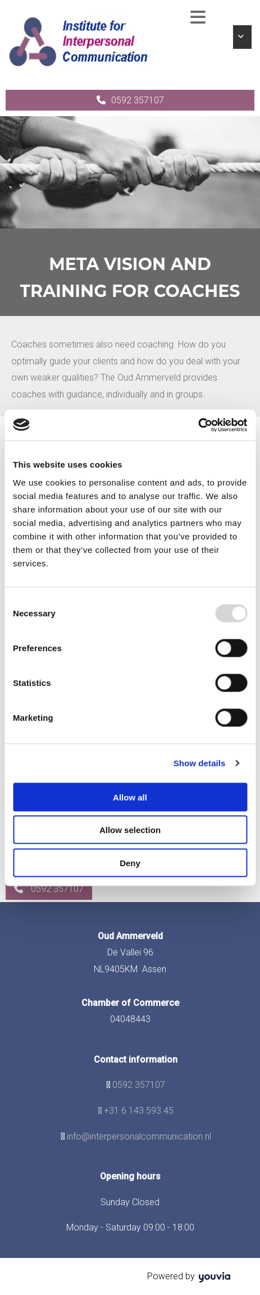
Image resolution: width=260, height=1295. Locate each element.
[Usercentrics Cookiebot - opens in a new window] (198, 425)
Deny (130, 862)
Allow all (130, 797)
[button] (130, 100)
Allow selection (130, 830)
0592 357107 (138, 1084)
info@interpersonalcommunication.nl (139, 1136)
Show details (200, 763)
